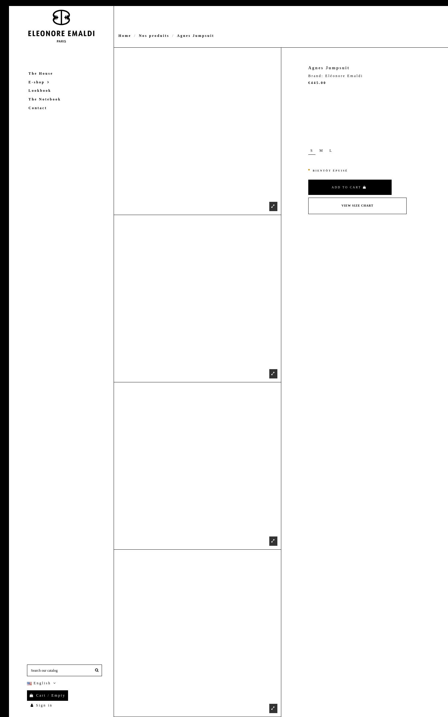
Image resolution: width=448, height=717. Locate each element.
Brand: (316, 76)
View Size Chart (357, 205)
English (42, 683)
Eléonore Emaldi (344, 76)
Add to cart (349, 187)
